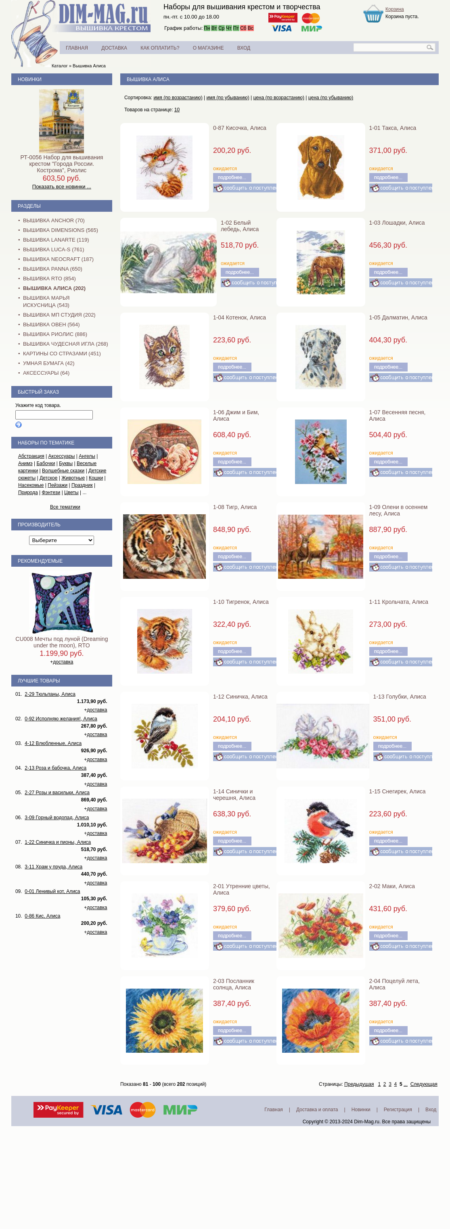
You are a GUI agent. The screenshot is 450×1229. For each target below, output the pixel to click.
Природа (28, 492)
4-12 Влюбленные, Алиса (53, 743)
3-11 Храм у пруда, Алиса (53, 867)
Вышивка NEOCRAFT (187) (58, 259)
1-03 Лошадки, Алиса (397, 222)
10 (177, 110)
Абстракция (31, 456)
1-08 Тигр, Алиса (235, 507)
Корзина (394, 9)
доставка (63, 662)
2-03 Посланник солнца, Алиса (233, 984)
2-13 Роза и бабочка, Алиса (55, 768)
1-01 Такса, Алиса (393, 128)
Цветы (71, 492)
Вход (430, 1109)
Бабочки (45, 463)
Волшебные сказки (63, 471)
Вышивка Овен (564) (51, 324)
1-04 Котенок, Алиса (239, 317)
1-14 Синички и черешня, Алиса (234, 794)
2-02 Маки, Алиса (392, 886)
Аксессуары (61, 456)
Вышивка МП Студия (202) (59, 315)
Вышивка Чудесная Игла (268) (65, 344)
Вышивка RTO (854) (49, 278)
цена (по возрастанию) (278, 97)
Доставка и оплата (317, 1109)
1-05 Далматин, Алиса (398, 317)
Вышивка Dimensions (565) (60, 230)
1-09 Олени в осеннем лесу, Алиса (398, 510)
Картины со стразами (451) (62, 354)
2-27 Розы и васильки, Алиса (57, 792)
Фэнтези (51, 492)
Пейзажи (57, 485)
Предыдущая (359, 1084)
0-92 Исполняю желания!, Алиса (61, 719)
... (406, 1084)
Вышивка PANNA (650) (52, 269)
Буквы (66, 463)
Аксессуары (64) (46, 373)
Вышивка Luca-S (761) (53, 249)
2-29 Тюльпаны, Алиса (50, 694)
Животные (73, 478)
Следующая (423, 1084)
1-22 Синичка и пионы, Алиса (58, 842)
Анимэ (25, 463)
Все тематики (65, 507)
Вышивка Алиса (89, 65)
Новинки (30, 79)
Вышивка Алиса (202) (54, 288)
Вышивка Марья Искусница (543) (46, 301)
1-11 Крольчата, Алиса (399, 602)
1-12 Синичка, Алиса (240, 696)
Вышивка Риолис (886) (55, 334)
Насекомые (31, 485)
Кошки (96, 478)
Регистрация (398, 1109)
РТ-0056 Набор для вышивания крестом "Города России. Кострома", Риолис (61, 163)
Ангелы (87, 456)
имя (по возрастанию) (177, 97)
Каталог (60, 65)
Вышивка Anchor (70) (54, 220)
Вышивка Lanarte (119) (56, 240)
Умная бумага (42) (49, 363)
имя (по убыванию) (227, 97)
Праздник (82, 485)
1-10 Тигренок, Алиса (241, 602)
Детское (49, 478)
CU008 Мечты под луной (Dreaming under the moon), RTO (61, 642)
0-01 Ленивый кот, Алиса (52, 891)
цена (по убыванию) (330, 97)
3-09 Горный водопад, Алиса (57, 817)
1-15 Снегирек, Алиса (397, 791)
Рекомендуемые (40, 561)
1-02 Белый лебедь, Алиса (240, 225)
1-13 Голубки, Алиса (399, 696)
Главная (273, 1109)
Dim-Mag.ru (366, 1122)
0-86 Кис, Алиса (42, 916)
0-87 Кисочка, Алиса (239, 128)
